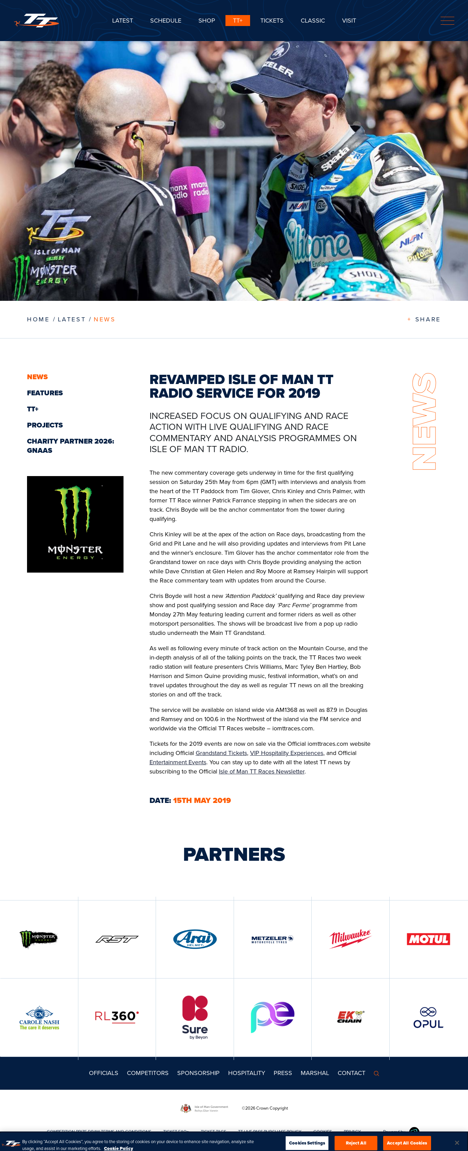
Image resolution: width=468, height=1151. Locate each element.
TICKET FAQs (176, 1131)
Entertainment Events (178, 762)
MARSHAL (315, 1073)
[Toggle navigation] (447, 21)
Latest (122, 20)
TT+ (238, 20)
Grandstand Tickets (221, 753)
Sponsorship (198, 1073)
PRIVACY (352, 1131)
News (105, 319)
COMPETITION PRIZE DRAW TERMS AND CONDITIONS (99, 1131)
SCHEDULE (165, 20)
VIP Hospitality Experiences (286, 753)
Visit (349, 20)
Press (283, 1073)
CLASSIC (313, 20)
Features (45, 393)
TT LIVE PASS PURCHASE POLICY (269, 1131)
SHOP (206, 20)
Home (38, 319)
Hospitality (246, 1073)
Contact (351, 1073)
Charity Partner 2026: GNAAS (70, 446)
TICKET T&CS (213, 1131)
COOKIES (322, 1131)
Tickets (272, 20)
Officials (103, 1073)
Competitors (148, 1073)
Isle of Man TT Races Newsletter (261, 771)
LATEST (72, 319)
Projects (45, 425)
